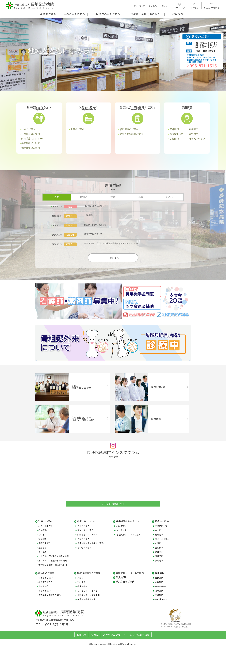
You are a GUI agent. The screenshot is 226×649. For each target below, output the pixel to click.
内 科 (158, 530)
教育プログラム (45, 582)
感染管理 (42, 547)
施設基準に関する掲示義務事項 (52, 564)
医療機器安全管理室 (86, 599)
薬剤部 (80, 577)
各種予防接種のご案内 (131, 134)
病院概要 (42, 530)
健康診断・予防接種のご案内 (90, 543)
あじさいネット (123, 530)
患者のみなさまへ (74, 14)
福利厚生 (42, 551)
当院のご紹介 (48, 14)
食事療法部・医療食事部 (88, 595)
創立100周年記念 (139, 635)
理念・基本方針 (45, 525)
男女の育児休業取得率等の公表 (52, 560)
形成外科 (159, 551)
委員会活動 (122, 577)
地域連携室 (121, 525)
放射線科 (159, 560)
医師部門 (174, 129)
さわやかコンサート (114, 635)
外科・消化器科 (162, 538)
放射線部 (81, 582)
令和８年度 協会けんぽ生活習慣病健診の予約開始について (111, 244)
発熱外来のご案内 (30, 134)
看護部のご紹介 (45, 577)
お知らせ (82, 635)
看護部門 (193, 129)
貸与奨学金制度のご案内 (49, 595)
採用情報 (177, 14)
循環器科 (159, 534)
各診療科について (30, 143)
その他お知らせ (84, 547)
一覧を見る (113, 258)
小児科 (158, 543)
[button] (5, 51)
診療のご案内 (162, 521)
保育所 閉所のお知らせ (95, 225)
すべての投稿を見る (113, 504)
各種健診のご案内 (129, 129)
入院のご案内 (77, 129)
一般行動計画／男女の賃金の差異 (53, 556)
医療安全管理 (44, 543)
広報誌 (95, 635)
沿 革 (41, 534)
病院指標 (42, 538)
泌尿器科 (159, 556)
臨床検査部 (82, 586)
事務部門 (174, 138)
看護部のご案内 (46, 573)
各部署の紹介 (44, 590)
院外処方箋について (93, 234)
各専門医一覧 (161, 525)
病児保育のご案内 (30, 147)
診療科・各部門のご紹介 (145, 14)
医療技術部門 (176, 134)
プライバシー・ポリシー (159, 6)
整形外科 (159, 547)
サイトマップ (139, 6)
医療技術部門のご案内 (88, 573)
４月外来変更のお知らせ (95, 206)
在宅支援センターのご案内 (128, 534)
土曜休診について (92, 215)
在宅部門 (193, 134)
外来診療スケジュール (32, 138)
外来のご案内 (28, 129)
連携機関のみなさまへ (106, 14)
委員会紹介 (43, 586)
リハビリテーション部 (87, 590)
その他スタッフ (197, 138)
